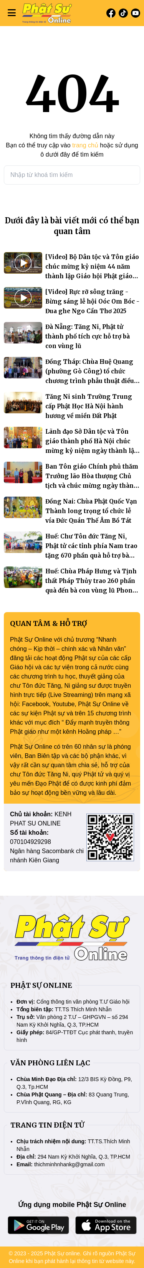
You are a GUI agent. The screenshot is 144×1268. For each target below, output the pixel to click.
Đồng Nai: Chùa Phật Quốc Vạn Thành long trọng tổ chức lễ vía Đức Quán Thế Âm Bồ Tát (91, 511)
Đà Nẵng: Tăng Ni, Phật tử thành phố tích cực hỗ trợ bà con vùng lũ (87, 336)
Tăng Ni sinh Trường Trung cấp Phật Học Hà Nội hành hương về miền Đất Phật (88, 406)
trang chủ (85, 145)
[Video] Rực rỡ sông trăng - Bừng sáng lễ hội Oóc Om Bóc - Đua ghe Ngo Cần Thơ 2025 (92, 301)
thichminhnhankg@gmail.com (69, 1164)
